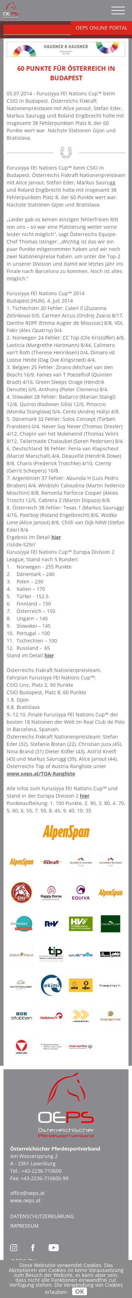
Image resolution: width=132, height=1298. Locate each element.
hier (56, 537)
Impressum (24, 1225)
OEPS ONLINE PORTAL (101, 27)
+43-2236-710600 (41, 1170)
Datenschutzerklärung (42, 1216)
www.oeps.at (25, 1200)
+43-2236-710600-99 (44, 1178)
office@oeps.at (27, 1193)
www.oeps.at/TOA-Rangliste (41, 773)
